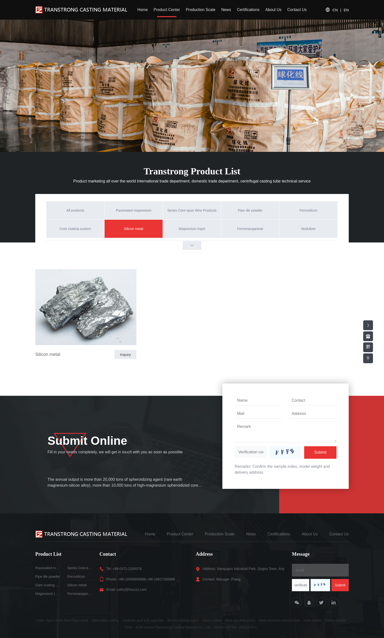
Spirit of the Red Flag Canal (67, 620)
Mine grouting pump (240, 620)
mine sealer (312, 620)
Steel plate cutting (105, 620)
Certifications (248, 10)
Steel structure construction (279, 620)
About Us (273, 10)
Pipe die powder (47, 576)
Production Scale (201, 10)
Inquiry (125, 354)
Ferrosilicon (76, 576)
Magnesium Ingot (47, 594)
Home (142, 10)
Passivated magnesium (47, 568)
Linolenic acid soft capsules (143, 620)
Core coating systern (47, 585)
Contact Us (297, 10)
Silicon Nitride (335, 620)
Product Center (167, 10)
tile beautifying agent (183, 620)
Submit (320, 452)
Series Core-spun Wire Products (79, 568)
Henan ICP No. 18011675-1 (236, 627)
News (226, 10)
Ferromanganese (79, 594)
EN (346, 10)
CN (335, 10)
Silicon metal (47, 354)
